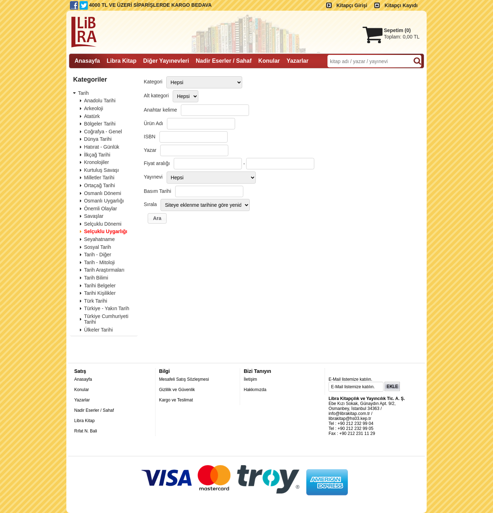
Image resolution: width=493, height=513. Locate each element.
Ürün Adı (153, 123)
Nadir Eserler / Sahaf (94, 410)
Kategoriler (90, 79)
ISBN (150, 136)
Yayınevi (153, 177)
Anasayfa (83, 379)
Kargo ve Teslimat (176, 399)
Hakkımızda (255, 389)
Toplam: (402, 37)
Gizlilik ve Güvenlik (177, 389)
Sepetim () (397, 30)
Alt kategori (156, 95)
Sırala (150, 204)
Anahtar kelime (160, 110)
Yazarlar (82, 399)
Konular (81, 389)
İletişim (250, 379)
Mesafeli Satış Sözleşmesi (184, 379)
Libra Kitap (84, 420)
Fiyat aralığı (157, 163)
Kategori (153, 81)
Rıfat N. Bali (85, 431)
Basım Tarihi (157, 191)
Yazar (150, 150)
